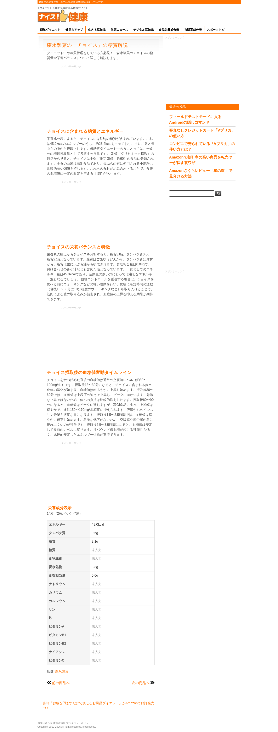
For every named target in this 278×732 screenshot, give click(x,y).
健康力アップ (74, 29)
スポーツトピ (215, 29)
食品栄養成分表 (169, 29)
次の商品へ (140, 683)
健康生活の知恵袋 (48, 2)
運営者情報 (59, 723)
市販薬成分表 (193, 29)
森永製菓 (61, 671)
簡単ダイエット (50, 29)
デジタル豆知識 (143, 29)
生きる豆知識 (97, 29)
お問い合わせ (45, 723)
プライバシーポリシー (78, 723)
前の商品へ (61, 683)
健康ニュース (119, 29)
